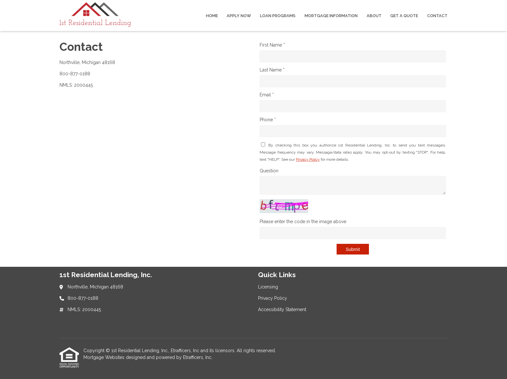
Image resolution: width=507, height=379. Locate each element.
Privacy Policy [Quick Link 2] (272, 298)
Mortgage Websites (104, 357)
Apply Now (239, 15)
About (374, 15)
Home (212, 15)
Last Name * (272, 69)
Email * (267, 94)
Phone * (268, 119)
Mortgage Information (331, 15)
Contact (437, 15)
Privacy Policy (308, 159)
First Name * (272, 45)
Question (269, 170)
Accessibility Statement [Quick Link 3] (282, 309)
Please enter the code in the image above (303, 221)
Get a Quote (404, 15)
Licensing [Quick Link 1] (268, 286)
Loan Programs (278, 15)
